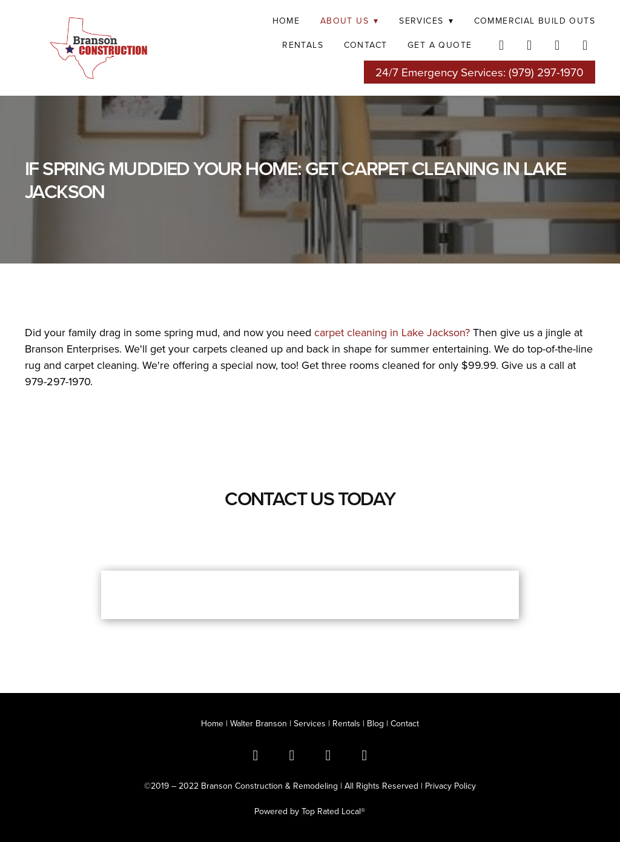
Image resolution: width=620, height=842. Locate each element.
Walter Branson (258, 723)
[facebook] (502, 45)
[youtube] (585, 45)
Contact (366, 45)
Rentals (346, 723)
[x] (292, 755)
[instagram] (557, 45)
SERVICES (426, 21)
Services (310, 723)
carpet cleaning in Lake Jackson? (392, 332)
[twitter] (529, 45)
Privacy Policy (450, 786)
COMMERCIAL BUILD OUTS (534, 21)
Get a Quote (439, 45)
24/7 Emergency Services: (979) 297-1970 (479, 72)
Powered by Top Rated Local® (309, 811)
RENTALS (302, 45)
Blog (375, 723)
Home (286, 21)
